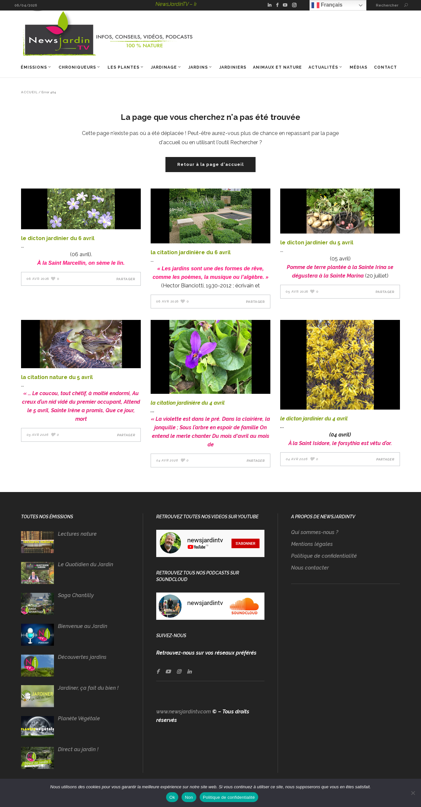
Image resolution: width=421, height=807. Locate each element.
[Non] (412, 793)
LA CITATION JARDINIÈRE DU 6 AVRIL (191, 252)
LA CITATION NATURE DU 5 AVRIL (57, 377)
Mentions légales (312, 544)
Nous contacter (310, 568)
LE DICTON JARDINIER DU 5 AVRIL (316, 242)
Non (189, 797)
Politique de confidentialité (324, 556)
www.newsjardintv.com (183, 711)
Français (326, 5)
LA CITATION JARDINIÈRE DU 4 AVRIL (188, 403)
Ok (172, 797)
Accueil (29, 92)
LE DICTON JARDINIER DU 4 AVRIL (314, 418)
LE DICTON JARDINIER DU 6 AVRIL (57, 238)
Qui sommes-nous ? (314, 532)
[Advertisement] (345, 654)
